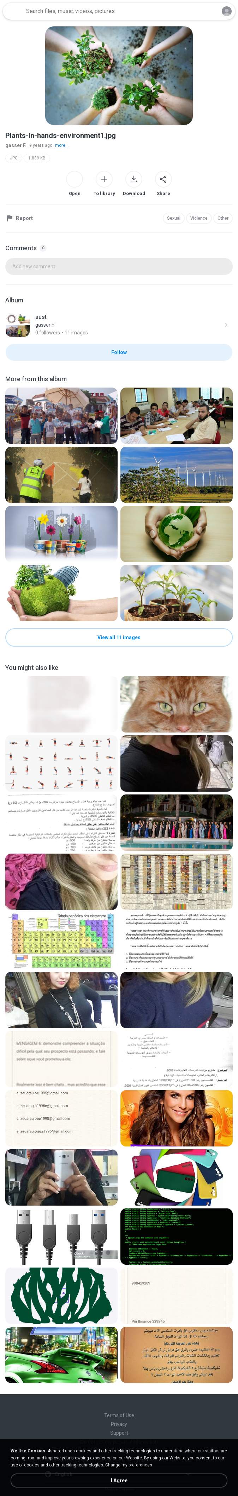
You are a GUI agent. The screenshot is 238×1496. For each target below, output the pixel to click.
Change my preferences (128, 1465)
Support (119, 1433)
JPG (14, 158)
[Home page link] (13, 11)
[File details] (61, 416)
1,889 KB (37, 158)
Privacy (119, 1424)
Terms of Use (119, 1415)
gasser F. (15, 145)
